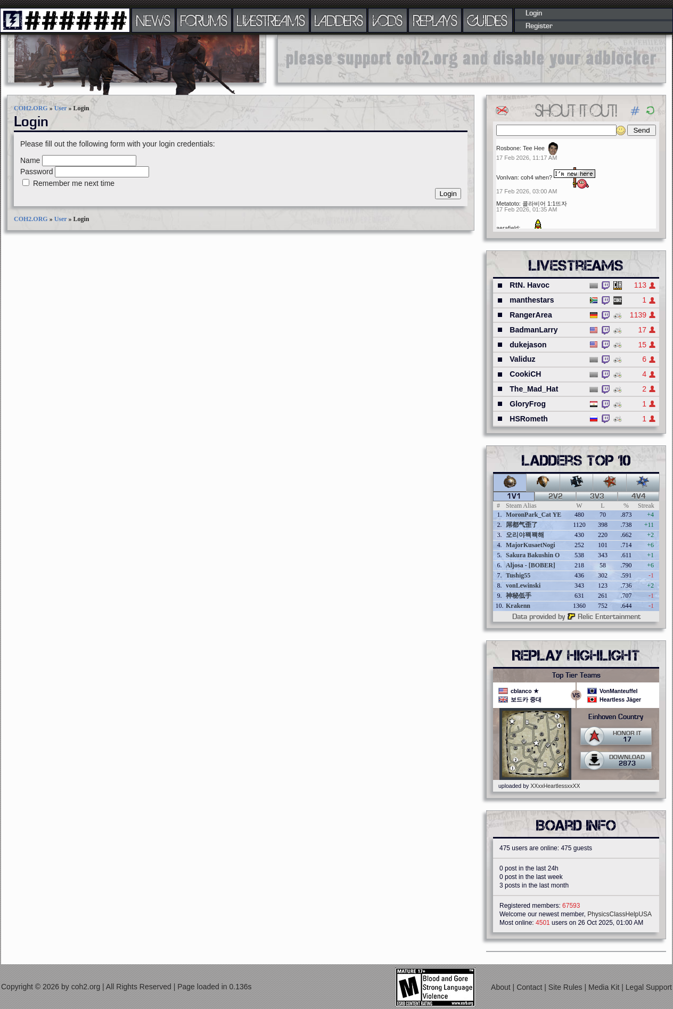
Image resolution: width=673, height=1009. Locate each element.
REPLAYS (435, 20)
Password (36, 171)
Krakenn (518, 605)
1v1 (514, 496)
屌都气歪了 (522, 524)
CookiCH (525, 374)
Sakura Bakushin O (533, 555)
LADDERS (339, 20)
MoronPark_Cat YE (533, 514)
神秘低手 (518, 595)
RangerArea (531, 315)
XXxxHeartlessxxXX (555, 786)
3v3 (597, 496)
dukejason (528, 344)
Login (534, 13)
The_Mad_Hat (534, 389)
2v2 (555, 496)
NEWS (153, 20)
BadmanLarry (533, 330)
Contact (530, 987)
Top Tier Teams (576, 675)
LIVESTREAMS (271, 20)
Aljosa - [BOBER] (530, 565)
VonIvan (507, 177)
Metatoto (507, 203)
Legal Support (649, 987)
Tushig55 (518, 575)
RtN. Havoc (529, 285)
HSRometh (529, 418)
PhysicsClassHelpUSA (619, 914)
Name (30, 160)
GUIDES (487, 20)
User (60, 108)
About (501, 987)
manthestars (532, 300)
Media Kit (604, 987)
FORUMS (203, 20)
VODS (388, 20)
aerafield (507, 228)
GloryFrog (528, 404)
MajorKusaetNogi (530, 545)
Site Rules (566, 987)
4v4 (638, 496)
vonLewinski (523, 585)
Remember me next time (73, 183)
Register (539, 26)
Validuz (522, 359)
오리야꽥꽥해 (525, 535)
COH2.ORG (31, 108)
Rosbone (508, 148)
